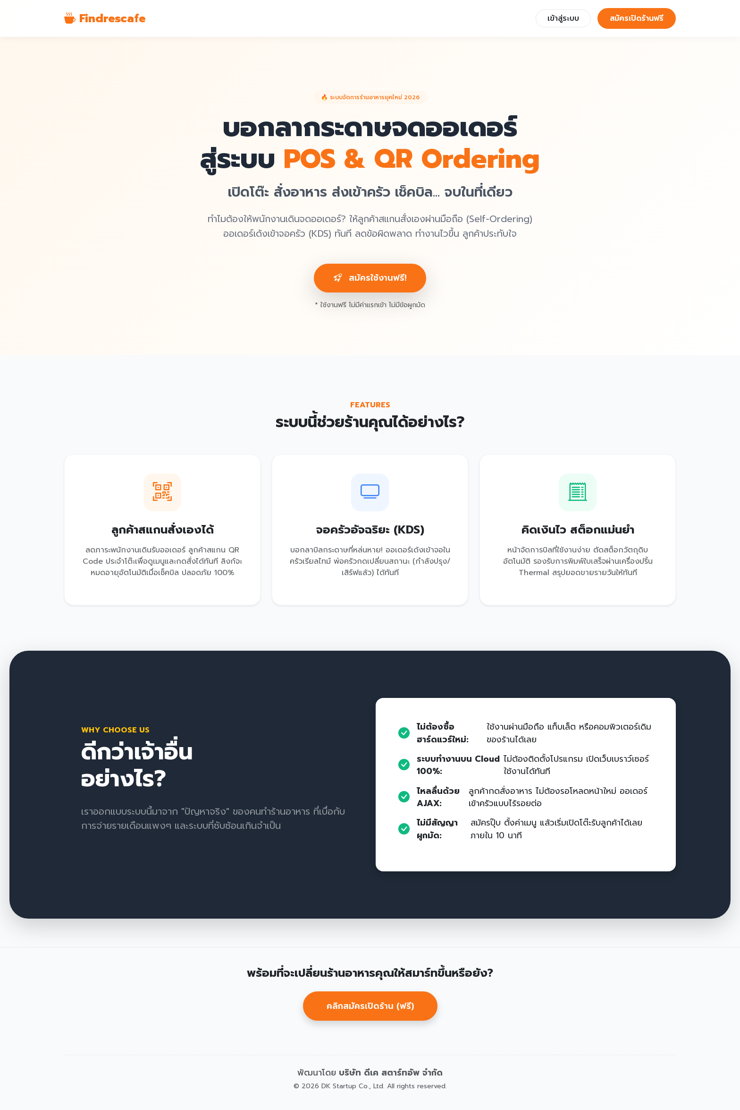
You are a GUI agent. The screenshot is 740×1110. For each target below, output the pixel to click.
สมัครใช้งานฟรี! (370, 278)
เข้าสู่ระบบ (563, 18)
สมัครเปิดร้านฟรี (637, 18)
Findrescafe (104, 18)
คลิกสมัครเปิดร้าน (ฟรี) (370, 1006)
